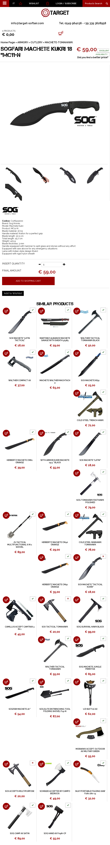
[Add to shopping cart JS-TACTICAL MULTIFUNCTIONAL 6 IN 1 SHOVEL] (6, 515)
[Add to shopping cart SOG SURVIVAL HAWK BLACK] (76, 599)
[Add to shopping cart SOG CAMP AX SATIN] (6, 806)
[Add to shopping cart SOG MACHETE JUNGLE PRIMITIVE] (76, 639)
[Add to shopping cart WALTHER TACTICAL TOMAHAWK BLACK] (76, 311)
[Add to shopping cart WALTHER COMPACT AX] (6, 353)
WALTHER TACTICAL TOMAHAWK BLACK (90, 339)
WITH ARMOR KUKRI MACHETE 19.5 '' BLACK (54, 461)
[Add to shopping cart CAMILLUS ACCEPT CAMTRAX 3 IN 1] (6, 599)
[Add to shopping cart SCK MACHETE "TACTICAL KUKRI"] (76, 557)
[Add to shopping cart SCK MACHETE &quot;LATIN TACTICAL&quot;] (6, 311)
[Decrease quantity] (39, 264)
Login (59, 3)
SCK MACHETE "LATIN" (90, 460)
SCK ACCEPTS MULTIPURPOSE (19, 791)
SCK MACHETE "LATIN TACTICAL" (19, 339)
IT (14, 3)
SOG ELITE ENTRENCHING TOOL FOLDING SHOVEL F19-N (54, 710)
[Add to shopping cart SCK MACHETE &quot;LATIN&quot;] (76, 433)
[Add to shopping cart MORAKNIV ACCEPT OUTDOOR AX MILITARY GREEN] (76, 721)
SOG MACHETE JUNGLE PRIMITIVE (90, 668)
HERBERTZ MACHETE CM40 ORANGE (55, 543)
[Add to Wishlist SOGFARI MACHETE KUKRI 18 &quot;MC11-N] (13, 293)
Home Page (8, 42)
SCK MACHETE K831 (90, 380)
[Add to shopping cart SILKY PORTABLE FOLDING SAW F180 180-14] (76, 764)
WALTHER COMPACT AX (19, 380)
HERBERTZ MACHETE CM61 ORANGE (20, 461)
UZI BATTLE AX (90, 709)
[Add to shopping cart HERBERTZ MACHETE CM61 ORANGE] (6, 433)
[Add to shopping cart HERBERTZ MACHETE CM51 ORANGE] (41, 557)
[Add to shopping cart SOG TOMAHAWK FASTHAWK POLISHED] (76, 473)
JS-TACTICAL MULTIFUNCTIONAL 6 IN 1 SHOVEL (19, 544)
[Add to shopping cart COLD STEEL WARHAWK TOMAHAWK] (76, 515)
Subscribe (70, 3)
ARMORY (22, 42)
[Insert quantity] (51, 264)
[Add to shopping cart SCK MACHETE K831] (76, 353)
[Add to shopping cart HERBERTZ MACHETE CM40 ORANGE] (41, 515)
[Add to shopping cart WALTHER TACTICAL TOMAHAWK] (41, 639)
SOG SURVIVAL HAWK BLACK (90, 627)
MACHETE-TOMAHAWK (59, 42)
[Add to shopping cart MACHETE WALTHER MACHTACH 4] (41, 353)
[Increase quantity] (64, 264)
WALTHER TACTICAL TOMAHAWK (55, 668)
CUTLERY (36, 42)
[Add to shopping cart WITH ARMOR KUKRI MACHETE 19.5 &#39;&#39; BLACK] (41, 433)
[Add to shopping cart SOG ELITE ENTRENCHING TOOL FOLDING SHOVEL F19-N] (41, 682)
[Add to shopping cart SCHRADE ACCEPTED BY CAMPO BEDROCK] (41, 764)
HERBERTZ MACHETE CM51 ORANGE (55, 585)
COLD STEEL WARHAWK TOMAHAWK (90, 543)
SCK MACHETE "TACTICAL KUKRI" (90, 585)
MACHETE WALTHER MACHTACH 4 (55, 381)
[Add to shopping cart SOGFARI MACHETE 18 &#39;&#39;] (6, 682)
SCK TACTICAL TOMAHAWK (55, 627)
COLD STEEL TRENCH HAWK (90, 420)
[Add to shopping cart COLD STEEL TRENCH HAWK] (76, 393)
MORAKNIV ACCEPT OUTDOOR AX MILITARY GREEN (90, 750)
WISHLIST (34, 3)
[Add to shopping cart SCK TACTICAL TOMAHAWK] (41, 599)
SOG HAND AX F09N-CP (55, 833)
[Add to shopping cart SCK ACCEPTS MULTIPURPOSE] (6, 764)
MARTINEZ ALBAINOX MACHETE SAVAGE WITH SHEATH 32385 (55, 339)
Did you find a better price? (92, 57)
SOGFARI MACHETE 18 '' (20, 709)
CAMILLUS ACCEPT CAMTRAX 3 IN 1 (19, 628)
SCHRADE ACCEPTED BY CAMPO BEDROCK (55, 792)
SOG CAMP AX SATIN (19, 833)
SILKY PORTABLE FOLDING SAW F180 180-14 (90, 792)
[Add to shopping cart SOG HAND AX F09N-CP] (41, 806)
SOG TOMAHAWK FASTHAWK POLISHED (90, 501)
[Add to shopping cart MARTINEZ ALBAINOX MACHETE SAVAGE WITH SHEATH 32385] (41, 311)
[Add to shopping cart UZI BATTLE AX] (76, 682)
